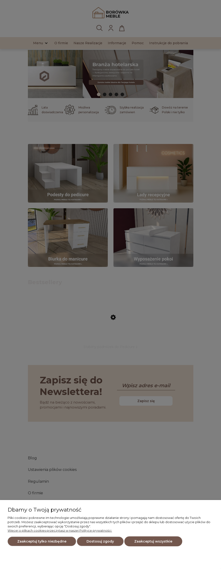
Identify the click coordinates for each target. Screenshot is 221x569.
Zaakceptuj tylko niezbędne (41, 541)
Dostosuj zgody (100, 541)
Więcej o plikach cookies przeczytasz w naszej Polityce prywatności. (60, 530)
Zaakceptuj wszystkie (153, 541)
